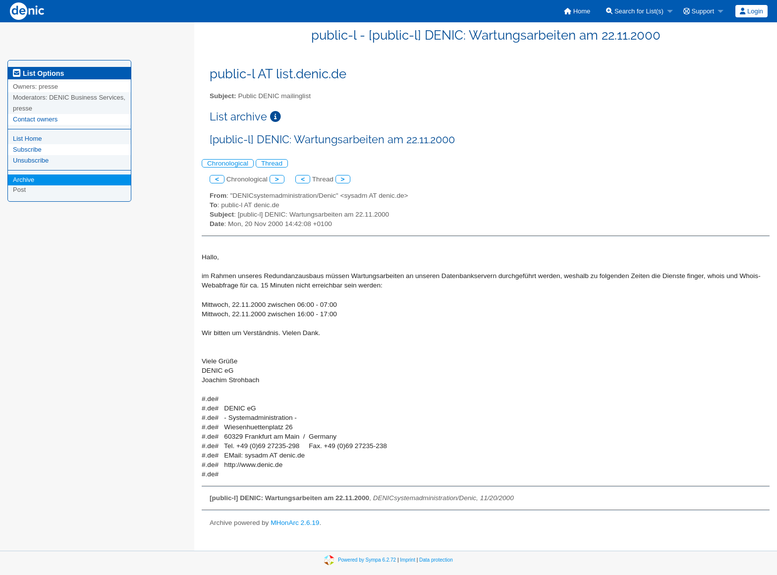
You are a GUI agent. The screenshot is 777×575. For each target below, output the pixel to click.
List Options (38, 73)
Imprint (407, 559)
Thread (271, 163)
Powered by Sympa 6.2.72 (367, 559)
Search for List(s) (635, 11)
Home (577, 11)
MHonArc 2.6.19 (295, 522)
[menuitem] (577, 11)
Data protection (436, 559)
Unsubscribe (31, 160)
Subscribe (27, 149)
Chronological (227, 163)
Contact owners (35, 119)
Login (751, 11)
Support (698, 11)
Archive (23, 179)
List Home (27, 138)
